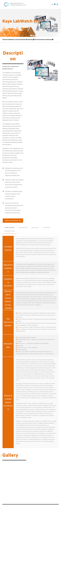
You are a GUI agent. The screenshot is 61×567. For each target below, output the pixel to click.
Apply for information (12, 221)
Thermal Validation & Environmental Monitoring (17, 39)
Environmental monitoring (43, 39)
